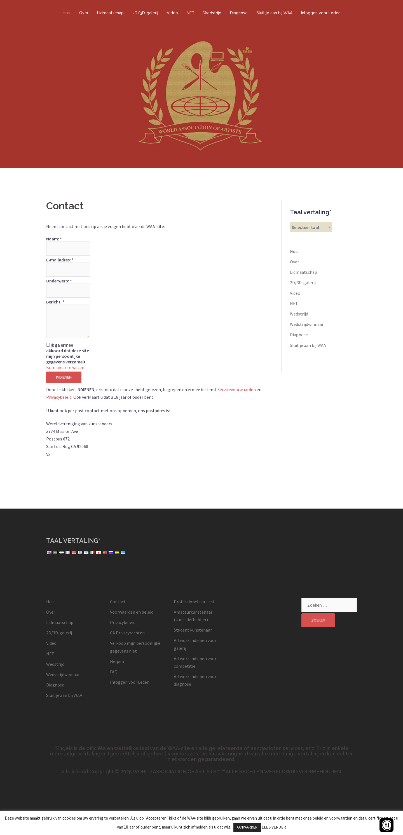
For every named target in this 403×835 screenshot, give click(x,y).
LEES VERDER (274, 827)
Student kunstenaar (193, 630)
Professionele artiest (194, 601)
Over (83, 13)
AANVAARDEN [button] (247, 827)
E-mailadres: (60, 260)
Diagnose (239, 13)
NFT (191, 13)
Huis (67, 13)
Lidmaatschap (110, 13)
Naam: (54, 239)
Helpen (117, 661)
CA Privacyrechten (127, 632)
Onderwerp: (59, 281)
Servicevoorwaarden (236, 389)
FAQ (114, 671)
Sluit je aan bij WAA (274, 13)
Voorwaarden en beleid (131, 612)
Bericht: (55, 302)
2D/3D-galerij (145, 13)
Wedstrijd (212, 13)
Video (172, 13)
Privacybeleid (59, 397)
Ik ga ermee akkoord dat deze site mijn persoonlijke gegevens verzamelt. (67, 353)
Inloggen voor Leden (321, 13)
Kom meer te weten (65, 367)
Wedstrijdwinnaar (307, 324)
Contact (118, 601)
